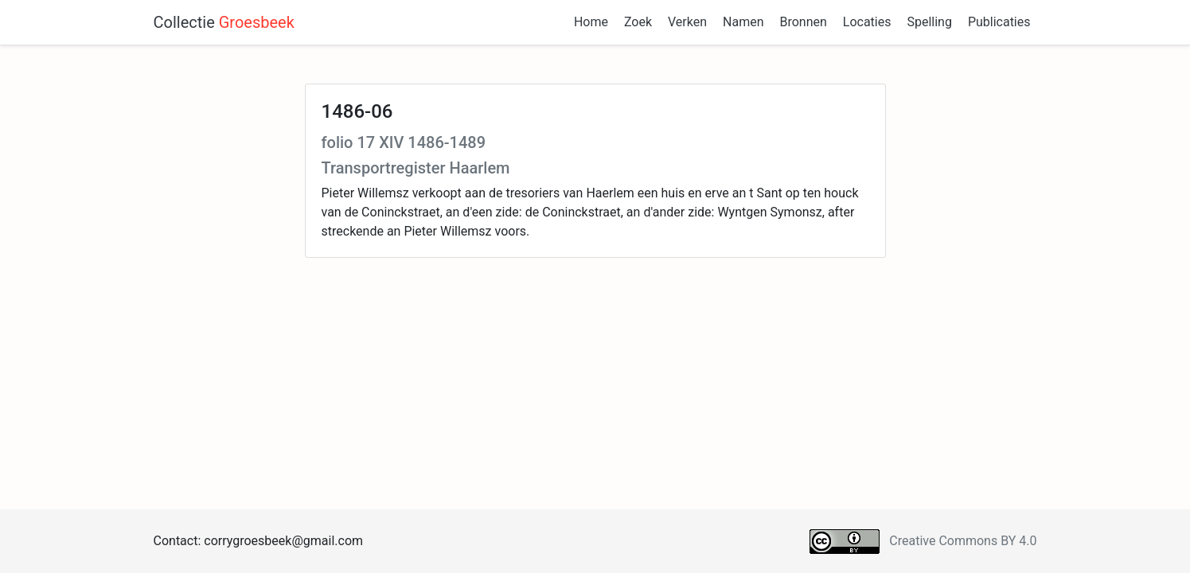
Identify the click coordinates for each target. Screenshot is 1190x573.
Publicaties (999, 21)
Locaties (867, 21)
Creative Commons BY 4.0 (962, 540)
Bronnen (802, 21)
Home (591, 21)
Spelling (929, 21)
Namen (743, 21)
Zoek (638, 21)
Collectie (224, 22)
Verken (687, 21)
